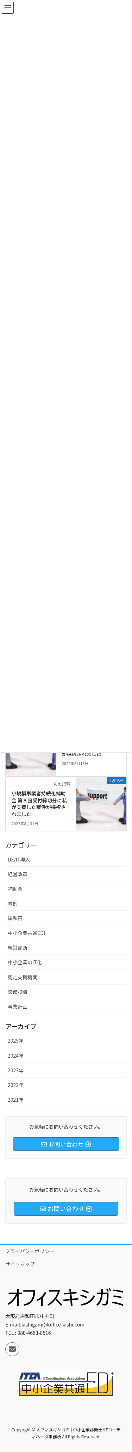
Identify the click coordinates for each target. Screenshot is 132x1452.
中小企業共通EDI (26, 932)
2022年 (16, 1084)
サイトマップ (20, 1263)
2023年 (16, 1070)
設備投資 (17, 991)
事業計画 (17, 1006)
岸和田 (15, 918)
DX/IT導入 (19, 859)
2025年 (16, 1040)
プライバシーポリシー (30, 1250)
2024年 (16, 1055)
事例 (13, 903)
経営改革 (17, 874)
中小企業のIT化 (25, 962)
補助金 (15, 888)
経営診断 (17, 947)
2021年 (16, 1099)
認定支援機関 (22, 977)
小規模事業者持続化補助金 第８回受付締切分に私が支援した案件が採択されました (39, 803)
